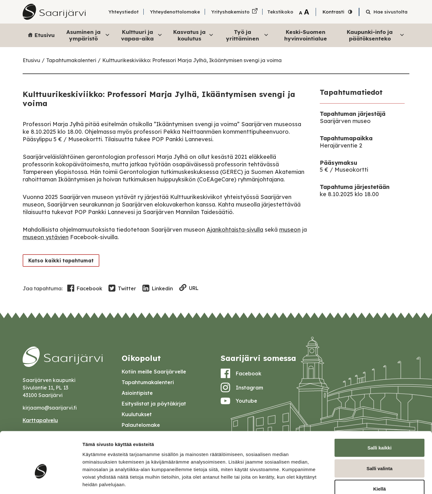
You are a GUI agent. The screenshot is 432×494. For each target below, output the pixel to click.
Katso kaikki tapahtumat (59, 260)
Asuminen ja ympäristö (88, 35)
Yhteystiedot (123, 12)
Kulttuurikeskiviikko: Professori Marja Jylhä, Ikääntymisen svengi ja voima (192, 60)
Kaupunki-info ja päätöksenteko (376, 35)
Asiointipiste (137, 393)
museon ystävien (46, 237)
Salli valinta (380, 432)
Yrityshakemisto (230, 12)
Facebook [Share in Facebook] (84, 288)
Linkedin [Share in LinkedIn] (157, 288)
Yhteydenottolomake (175, 12)
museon (290, 229)
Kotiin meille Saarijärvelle (154, 371)
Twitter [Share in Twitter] (122, 288)
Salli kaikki (380, 411)
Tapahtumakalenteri (71, 60)
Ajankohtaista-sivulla (235, 229)
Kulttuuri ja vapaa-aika (142, 35)
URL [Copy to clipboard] (188, 288)
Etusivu (45, 35)
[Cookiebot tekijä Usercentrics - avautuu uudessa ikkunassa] (40, 481)
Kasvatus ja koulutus (193, 35)
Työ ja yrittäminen (247, 35)
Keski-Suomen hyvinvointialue (305, 35)
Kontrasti (333, 12)
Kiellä (379, 452)
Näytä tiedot (336, 481)
